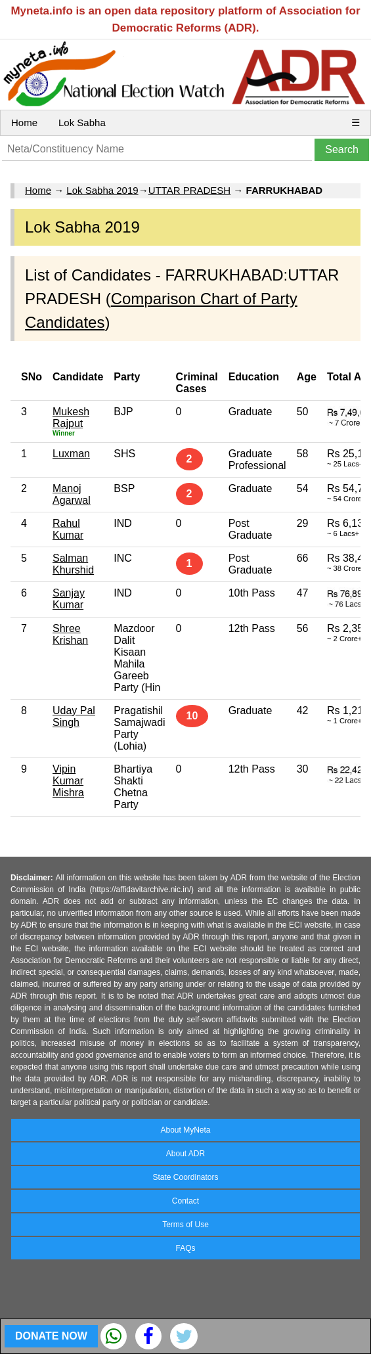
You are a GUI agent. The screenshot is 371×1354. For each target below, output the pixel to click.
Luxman (71, 453)
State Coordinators (185, 1177)
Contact (185, 1201)
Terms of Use (185, 1224)
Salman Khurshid (73, 564)
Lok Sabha (82, 122)
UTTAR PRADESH (189, 190)
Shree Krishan (70, 634)
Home (24, 122)
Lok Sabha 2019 (102, 190)
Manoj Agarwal (72, 494)
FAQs (185, 1248)
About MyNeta (185, 1130)
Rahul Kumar (68, 529)
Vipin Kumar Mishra (68, 780)
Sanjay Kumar (69, 598)
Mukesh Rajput (71, 417)
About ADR (185, 1153)
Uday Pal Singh (74, 716)
